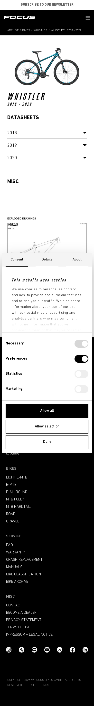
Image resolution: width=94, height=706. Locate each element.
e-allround (16, 492)
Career (12, 454)
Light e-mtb (16, 477)
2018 (12, 133)
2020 (12, 158)
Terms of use (18, 627)
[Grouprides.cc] (34, 650)
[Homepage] (19, 18)
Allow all (47, 411)
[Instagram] (8, 650)
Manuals (14, 567)
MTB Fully (15, 499)
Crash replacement (24, 560)
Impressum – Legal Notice (29, 635)
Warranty (15, 552)
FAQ (9, 545)
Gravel (12, 521)
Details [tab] (47, 259)
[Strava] (21, 650)
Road (10, 514)
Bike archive (17, 582)
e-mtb (11, 485)
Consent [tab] (17, 259)
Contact (14, 605)
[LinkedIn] (85, 650)
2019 (12, 145)
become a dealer (21, 613)
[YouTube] (47, 650)
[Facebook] (72, 650)
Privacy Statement (23, 620)
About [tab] (77, 259)
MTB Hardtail (18, 507)
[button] (87, 18)
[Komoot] (59, 650)
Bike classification (23, 574)
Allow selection (47, 426)
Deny (47, 442)
